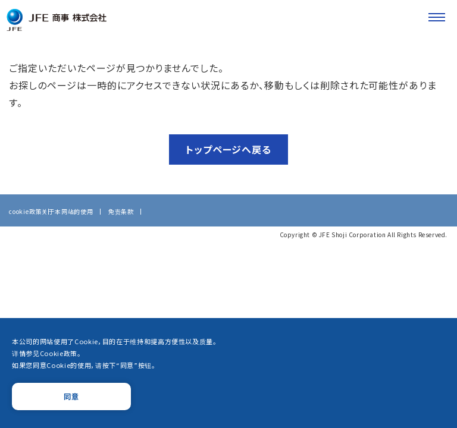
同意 (71, 396)
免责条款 (121, 213)
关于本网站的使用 (67, 213)
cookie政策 (25, 213)
